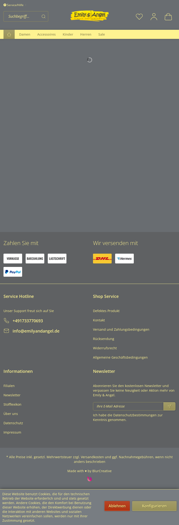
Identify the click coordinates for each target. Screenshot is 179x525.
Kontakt (99, 320)
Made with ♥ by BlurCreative (89, 471)
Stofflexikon (12, 404)
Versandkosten (92, 457)
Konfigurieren (154, 505)
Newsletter (12, 395)
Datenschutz (13, 423)
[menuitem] (35, 16)
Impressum (12, 432)
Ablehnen (117, 505)
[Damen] (25, 34)
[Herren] (86, 34)
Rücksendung (103, 339)
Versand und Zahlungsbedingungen (121, 329)
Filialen (9, 386)
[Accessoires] (46, 34)
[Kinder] (68, 34)
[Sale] (101, 34)
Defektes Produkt (106, 311)
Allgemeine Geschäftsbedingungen (120, 357)
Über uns (10, 413)
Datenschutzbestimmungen (135, 415)
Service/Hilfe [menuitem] (13, 5)
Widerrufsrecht (105, 348)
